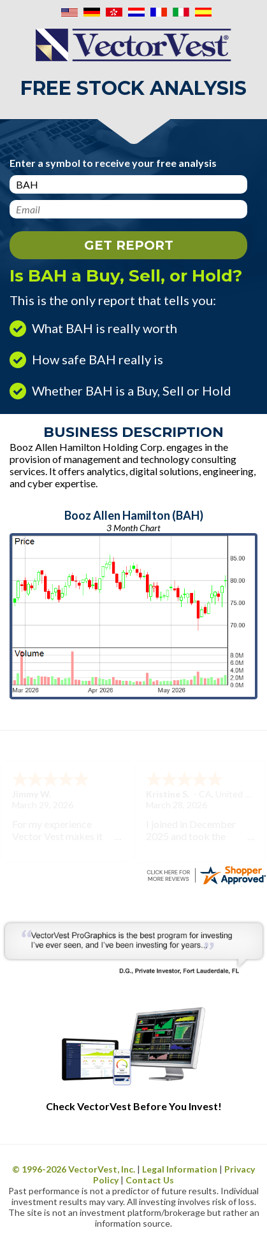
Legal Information (179, 1169)
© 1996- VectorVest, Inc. (73, 1169)
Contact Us (150, 1179)
